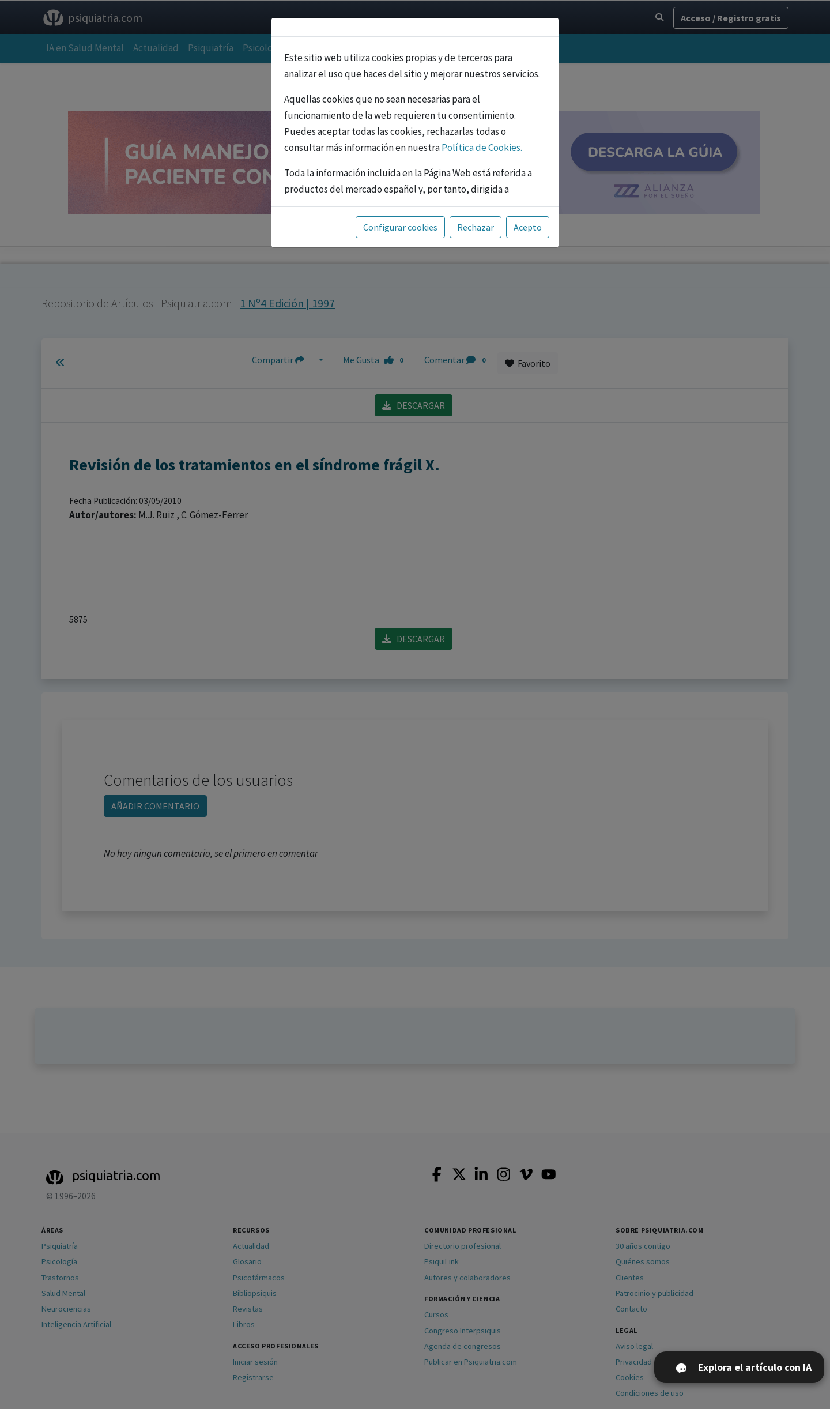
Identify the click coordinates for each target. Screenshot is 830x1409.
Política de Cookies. (482, 147)
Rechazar (475, 227)
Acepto (528, 227)
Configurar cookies (400, 227)
